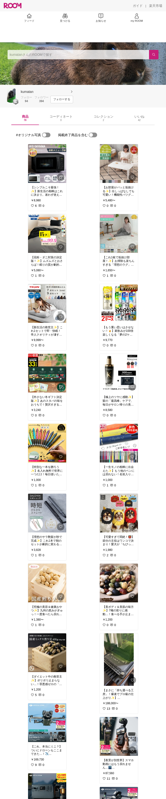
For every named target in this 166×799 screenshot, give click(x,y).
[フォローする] (61, 99)
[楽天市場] (155, 6)
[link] (47, 163)
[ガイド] (138, 6)
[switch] (46, 135)
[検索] (153, 54)
